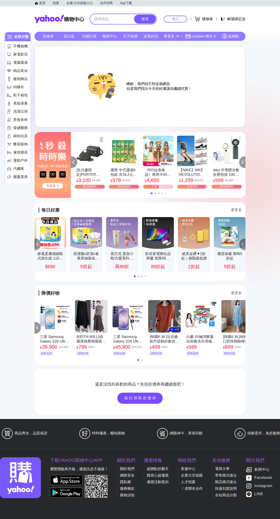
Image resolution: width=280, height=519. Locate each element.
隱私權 (125, 482)
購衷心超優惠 (158, 475)
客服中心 (188, 469)
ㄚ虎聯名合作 (192, 488)
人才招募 (188, 482)
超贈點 (230, 36)
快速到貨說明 (226, 488)
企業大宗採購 (192, 475)
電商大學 (222, 469)
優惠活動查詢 (158, 482)
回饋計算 (89, 36)
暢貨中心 (109, 36)
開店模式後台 (226, 482)
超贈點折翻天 (158, 469)
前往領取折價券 (140, 398)
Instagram (263, 486)
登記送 (68, 36)
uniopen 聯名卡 (200, 36)
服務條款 (127, 488)
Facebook (263, 478)
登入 (175, 19)
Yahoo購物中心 (59, 19)
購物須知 (127, 495)
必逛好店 (151, 36)
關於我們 (127, 469)
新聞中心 (262, 470)
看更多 (171, 36)
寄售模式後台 (226, 475)
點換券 (48, 36)
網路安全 (127, 475)
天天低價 (130, 36)
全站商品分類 (226, 495)
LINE (258, 494)
